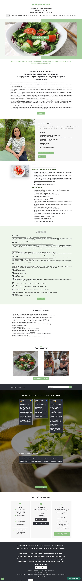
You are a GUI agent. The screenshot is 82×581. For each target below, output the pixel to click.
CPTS (44, 319)
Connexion (69, 579)
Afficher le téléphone (20, 515)
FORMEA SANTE (39, 286)
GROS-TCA (24, 325)
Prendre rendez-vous (73, 578)
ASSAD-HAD (31, 252)
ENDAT (55, 194)
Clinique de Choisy (29, 283)
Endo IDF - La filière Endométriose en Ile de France (33, 336)
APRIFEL (22, 260)
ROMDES (49, 333)
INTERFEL (22, 258)
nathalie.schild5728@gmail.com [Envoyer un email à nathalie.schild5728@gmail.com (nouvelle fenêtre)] (47, 570)
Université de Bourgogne (45, 173)
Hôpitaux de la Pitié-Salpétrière (38, 246)
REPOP (44, 314)
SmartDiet (21, 273)
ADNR (51, 219)
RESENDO (36, 330)
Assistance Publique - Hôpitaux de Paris (33, 244)
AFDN (53, 315)
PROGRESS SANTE (29, 286)
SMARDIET (37, 202)
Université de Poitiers (38, 176)
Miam (23, 327)
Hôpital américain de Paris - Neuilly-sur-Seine (34, 292)
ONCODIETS (25, 335)
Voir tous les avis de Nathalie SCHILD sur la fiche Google (28, 453)
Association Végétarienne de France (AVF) (30, 279)
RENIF (51, 198)
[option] (41, 408)
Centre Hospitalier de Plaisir (30, 289)
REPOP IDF (36, 205)
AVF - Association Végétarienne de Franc (42, 317)
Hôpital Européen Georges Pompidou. (56, 246)
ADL (35, 322)
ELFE (29, 262)
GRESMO (49, 237)
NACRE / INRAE (56, 208)
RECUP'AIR (42, 191)
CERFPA (52, 184)
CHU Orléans (43, 237)
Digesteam (36, 211)
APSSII (48, 324)
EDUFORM (51, 193)
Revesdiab (32, 332)
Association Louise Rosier (27, 266)
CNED (45, 286)
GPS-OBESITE (36, 237)
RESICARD (47, 196)
